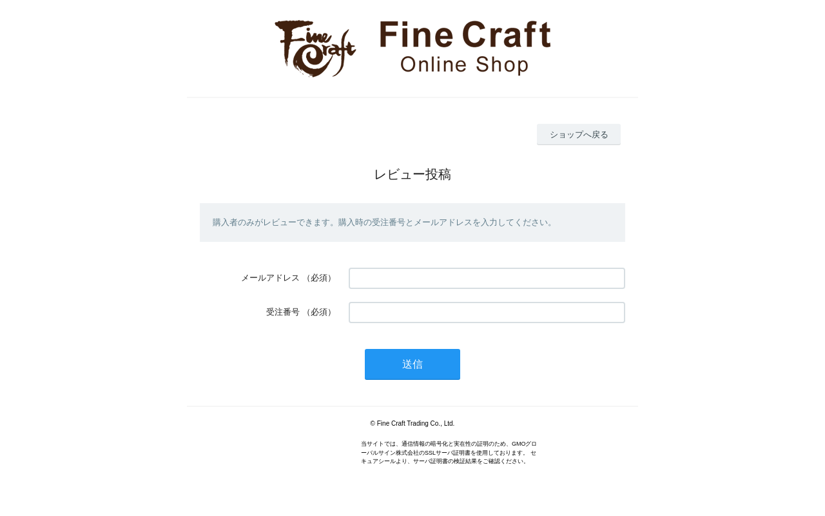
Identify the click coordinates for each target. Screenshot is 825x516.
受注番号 (283, 312)
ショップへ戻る (579, 134)
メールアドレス (270, 278)
